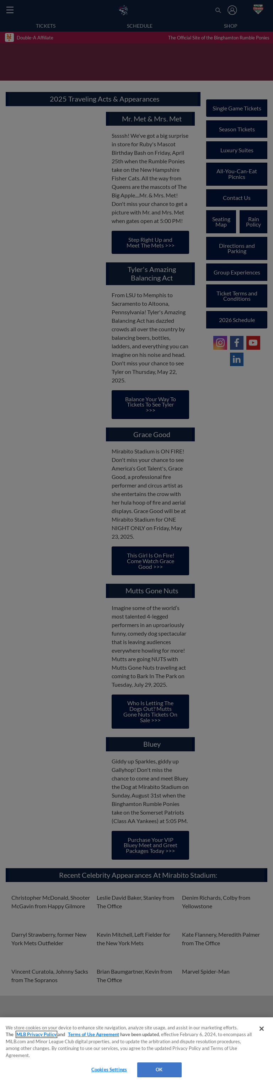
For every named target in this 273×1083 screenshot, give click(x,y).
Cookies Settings (109, 1069)
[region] (136, 1050)
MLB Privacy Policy (36, 1034)
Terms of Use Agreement (93, 1034)
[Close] (261, 1028)
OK (159, 1069)
